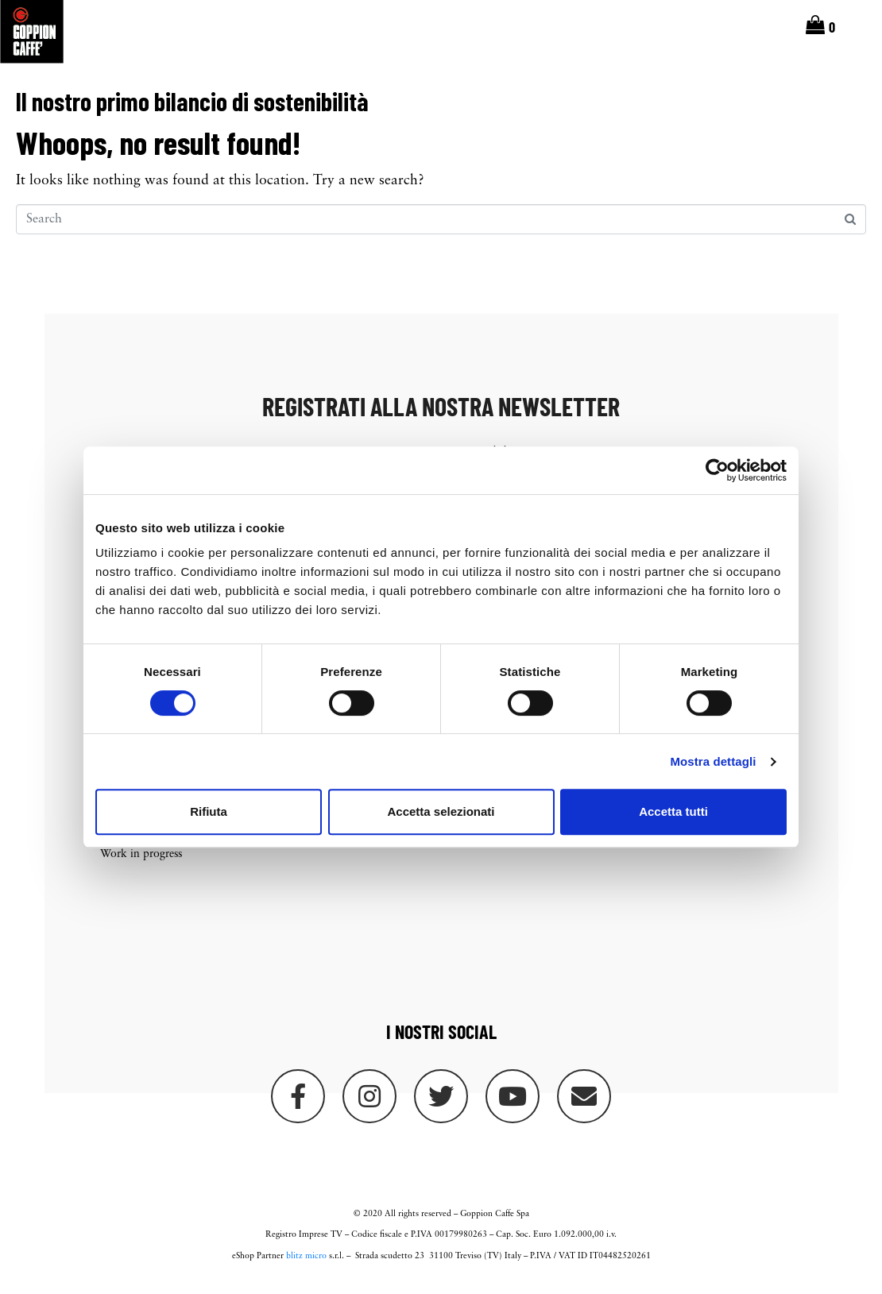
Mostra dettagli (713, 761)
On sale (306, 853)
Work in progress (141, 862)
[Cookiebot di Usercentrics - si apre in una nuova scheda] (717, 470)
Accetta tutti (673, 811)
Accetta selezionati (440, 811)
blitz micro (306, 1264)
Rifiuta (208, 811)
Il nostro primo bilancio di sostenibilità (192, 108)
